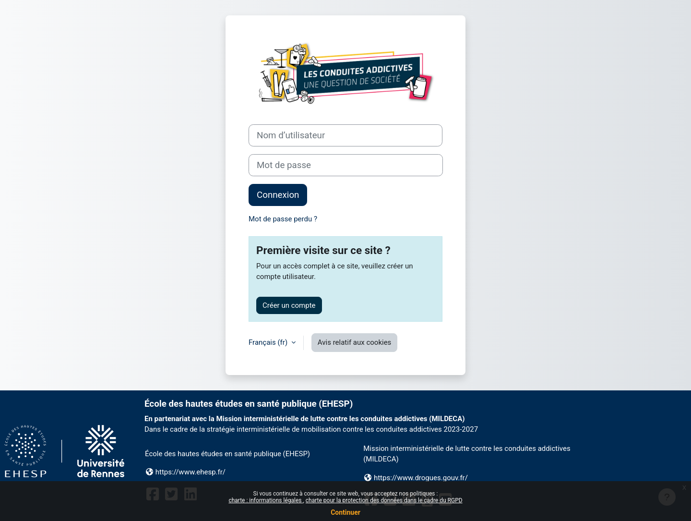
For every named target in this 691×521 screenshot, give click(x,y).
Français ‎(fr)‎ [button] (269, 342)
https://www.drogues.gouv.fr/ (421, 477)
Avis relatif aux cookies (355, 342)
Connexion (278, 195)
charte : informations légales (265, 500)
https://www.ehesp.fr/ (190, 472)
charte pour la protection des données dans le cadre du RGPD (384, 500)
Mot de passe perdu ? (283, 219)
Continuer (345, 512)
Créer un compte (289, 305)
